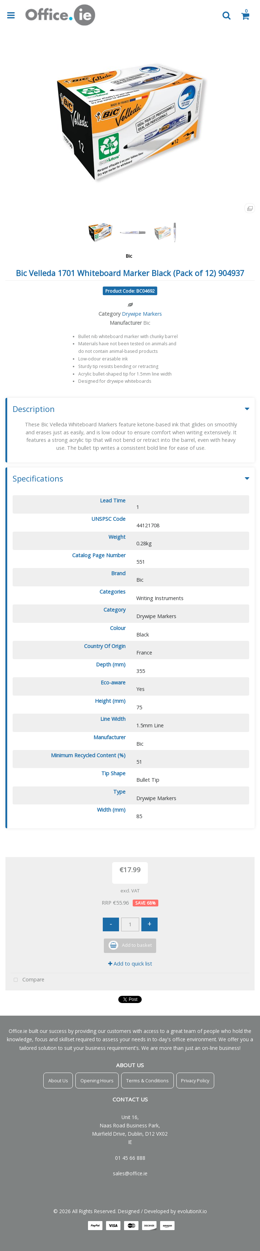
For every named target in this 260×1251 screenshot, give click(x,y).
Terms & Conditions (147, 1080)
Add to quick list (130, 963)
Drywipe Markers (142, 313)
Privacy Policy (195, 1080)
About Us (58, 1080)
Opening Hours (97, 1080)
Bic (129, 256)
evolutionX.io (192, 1211)
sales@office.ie (130, 1173)
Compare (27, 980)
